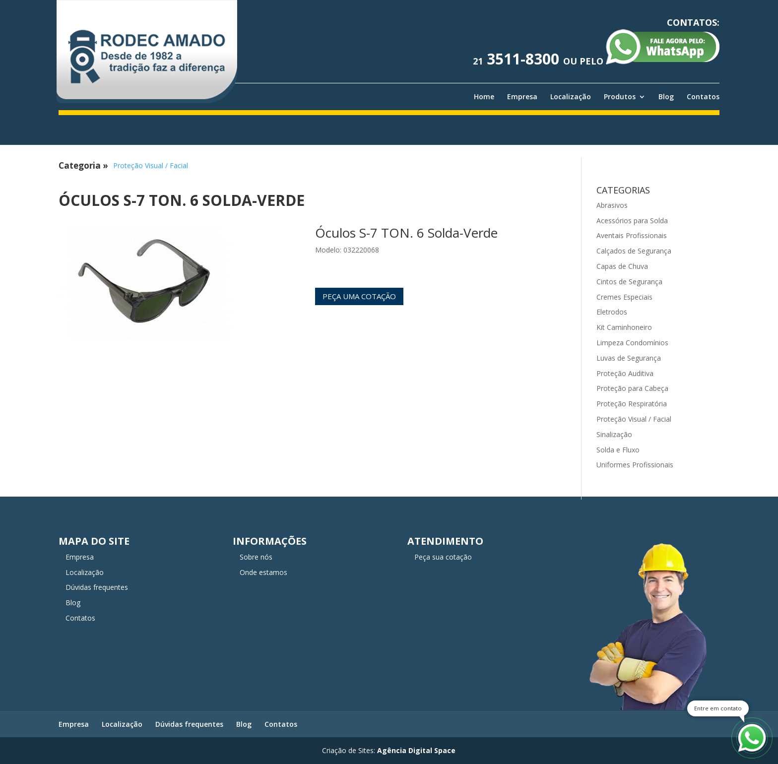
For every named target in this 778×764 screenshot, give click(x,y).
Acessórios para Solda (632, 220)
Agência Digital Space (416, 750)
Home (484, 96)
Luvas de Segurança (628, 358)
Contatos (703, 96)
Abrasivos (612, 205)
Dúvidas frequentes (96, 587)
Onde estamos (263, 572)
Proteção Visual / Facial (150, 165)
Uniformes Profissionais (634, 464)
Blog (666, 96)
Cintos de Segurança (629, 281)
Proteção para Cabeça (632, 388)
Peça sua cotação (443, 557)
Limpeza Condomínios (632, 342)
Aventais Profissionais (631, 235)
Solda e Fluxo (618, 449)
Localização (570, 96)
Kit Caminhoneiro (624, 327)
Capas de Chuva (622, 266)
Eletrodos (611, 312)
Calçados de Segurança (633, 250)
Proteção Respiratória (631, 403)
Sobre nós (256, 557)
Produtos (620, 96)
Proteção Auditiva (624, 373)
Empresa (522, 96)
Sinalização (614, 434)
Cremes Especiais (624, 297)
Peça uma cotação (359, 296)
